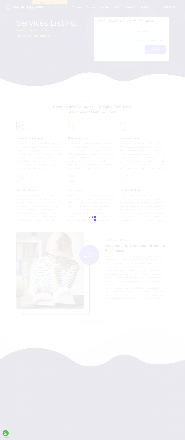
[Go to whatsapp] (6, 433)
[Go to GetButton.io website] (5, 437)
